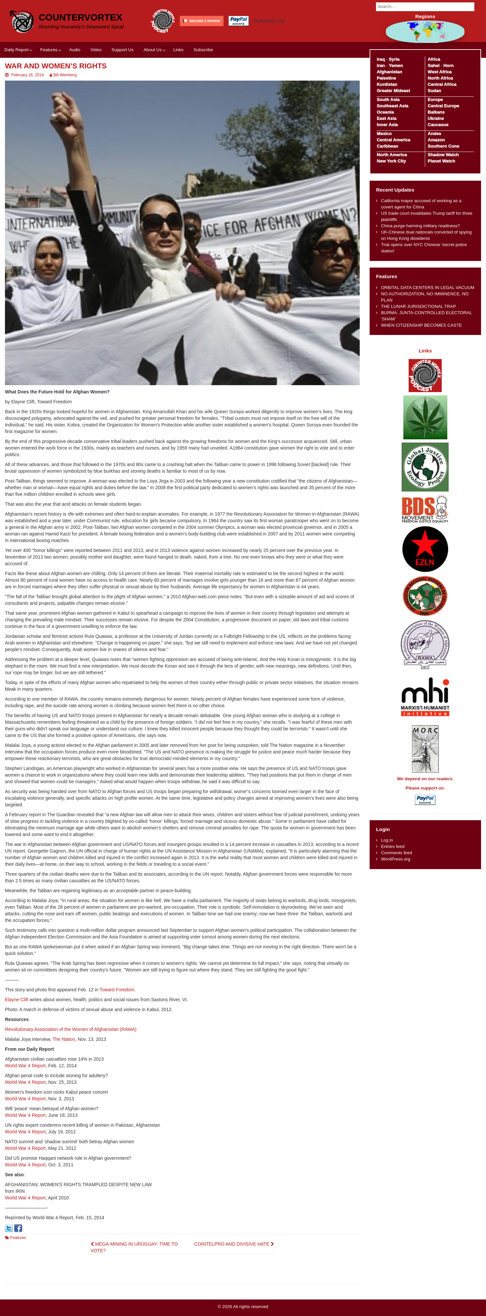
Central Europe (443, 105)
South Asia (388, 99)
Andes (434, 133)
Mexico (384, 133)
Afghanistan (389, 71)
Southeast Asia (392, 105)
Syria (394, 59)
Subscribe (203, 49)
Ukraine (436, 118)
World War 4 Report (25, 1065)
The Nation (64, 1039)
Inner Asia (387, 124)
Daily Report (16, 49)
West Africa (440, 71)
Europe (435, 99)
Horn (448, 65)
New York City (391, 161)
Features (48, 49)
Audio (74, 49)
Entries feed (392, 846)
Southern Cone (443, 146)
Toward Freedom (117, 989)
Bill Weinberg (64, 75)
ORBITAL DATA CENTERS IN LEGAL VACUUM (427, 287)
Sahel (433, 65)
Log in (387, 840)
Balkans (436, 112)
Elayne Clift (16, 999)
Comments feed (396, 852)
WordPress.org (395, 859)
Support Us (122, 49)
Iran (381, 65)
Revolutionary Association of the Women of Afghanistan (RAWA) (71, 1029)
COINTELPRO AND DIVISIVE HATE (234, 1244)
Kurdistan (387, 84)
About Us (152, 49)
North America (392, 154)
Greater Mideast (393, 90)
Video (95, 49)
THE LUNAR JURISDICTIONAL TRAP (418, 306)
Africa (434, 59)
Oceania (385, 112)
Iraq (381, 59)
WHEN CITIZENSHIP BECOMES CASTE (421, 325)
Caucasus (438, 124)
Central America (393, 139)
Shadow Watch (443, 154)
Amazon (436, 139)
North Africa (440, 78)
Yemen (396, 65)
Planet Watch (441, 161)
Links (178, 49)
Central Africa (442, 84)
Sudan (434, 90)
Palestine (386, 78)
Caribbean (387, 146)
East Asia (386, 118)
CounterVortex (80, 17)
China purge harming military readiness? (420, 225)
